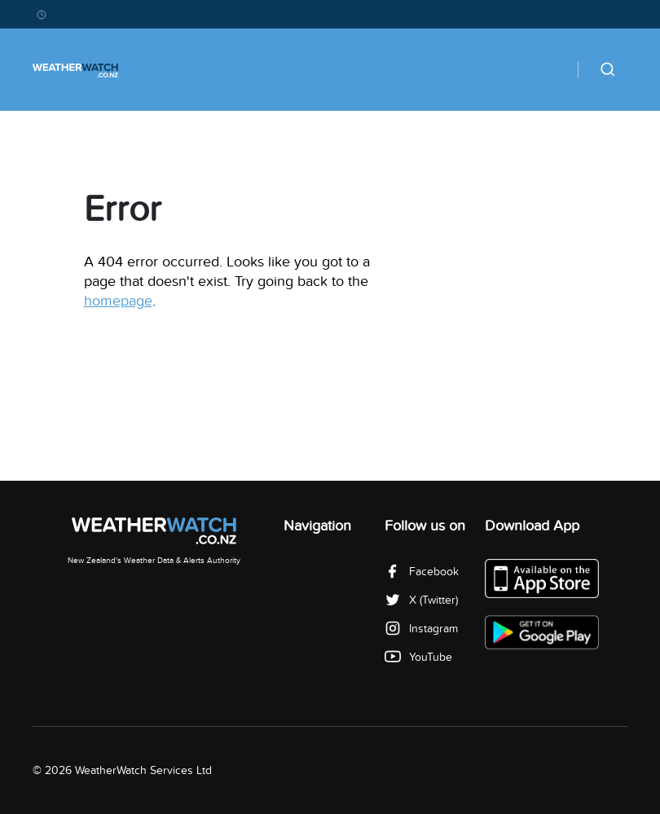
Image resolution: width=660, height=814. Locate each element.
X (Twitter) (421, 600)
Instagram (421, 629)
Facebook (422, 572)
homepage (118, 301)
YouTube (418, 657)
